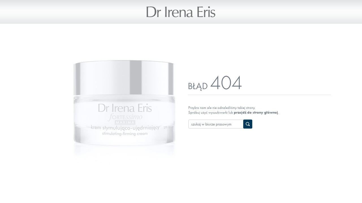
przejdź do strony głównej (256, 112)
